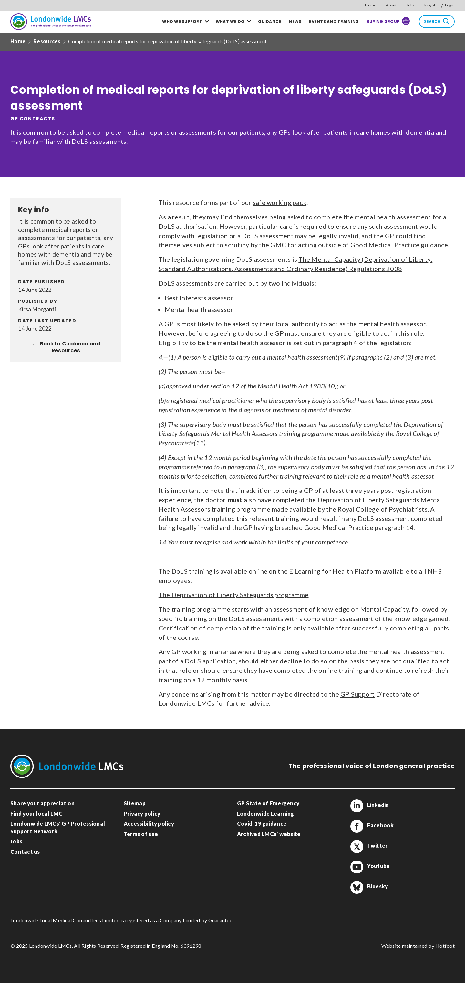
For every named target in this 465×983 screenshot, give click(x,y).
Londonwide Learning (265, 813)
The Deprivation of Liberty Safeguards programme (234, 594)
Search (437, 21)
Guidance (269, 21)
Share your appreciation (42, 803)
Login (450, 5)
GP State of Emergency (268, 803)
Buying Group (388, 21)
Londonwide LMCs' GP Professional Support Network (57, 827)
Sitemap (135, 803)
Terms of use (141, 833)
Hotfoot (445, 946)
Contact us (25, 851)
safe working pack (279, 202)
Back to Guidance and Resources (70, 348)
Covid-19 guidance (261, 823)
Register (431, 5)
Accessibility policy (149, 823)
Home (370, 5)
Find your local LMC (36, 813)
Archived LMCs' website (269, 833)
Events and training (334, 21)
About (391, 5)
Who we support (182, 21)
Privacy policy (142, 813)
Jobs (411, 5)
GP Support (357, 694)
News (295, 21)
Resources (46, 41)
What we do (230, 21)
